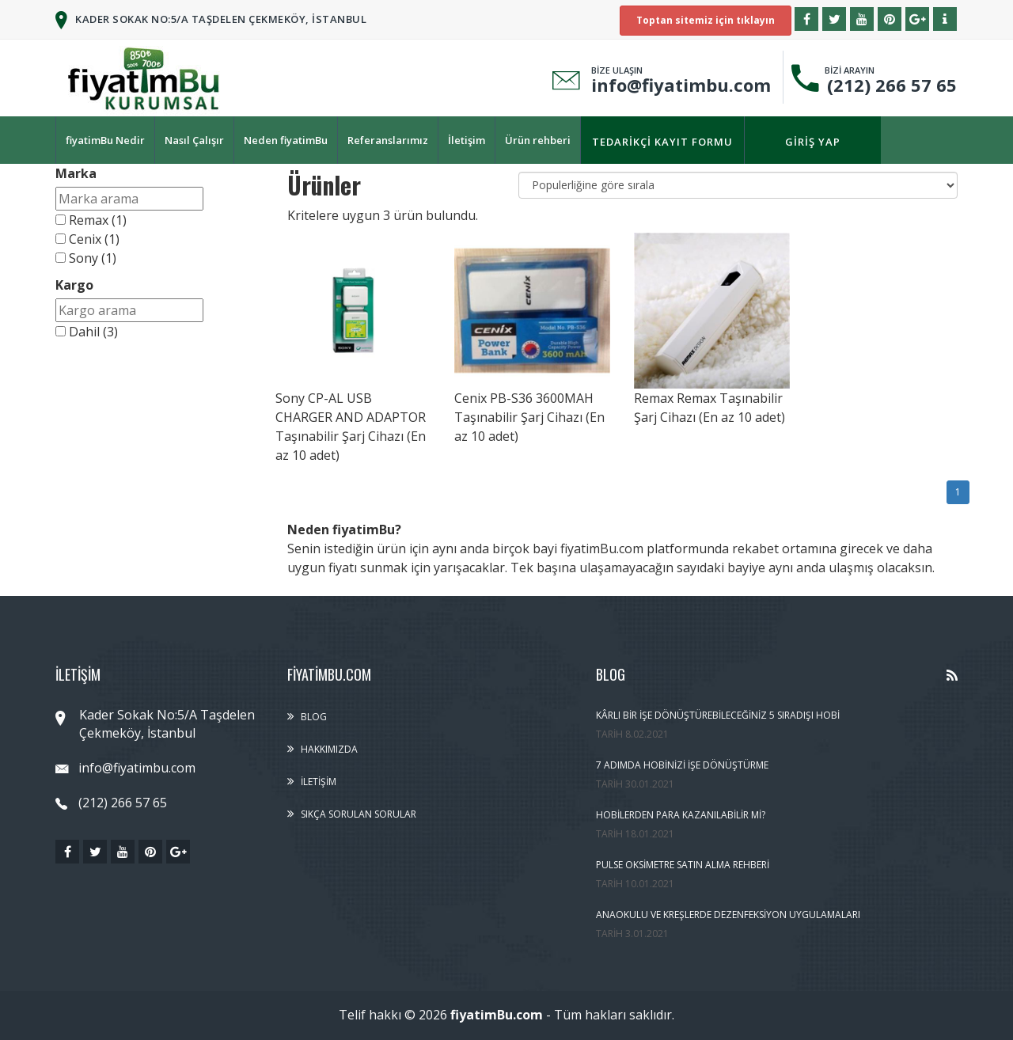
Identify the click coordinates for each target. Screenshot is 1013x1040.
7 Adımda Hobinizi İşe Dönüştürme (682, 765)
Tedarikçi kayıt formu (662, 142)
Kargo (74, 285)
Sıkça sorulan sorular (358, 814)
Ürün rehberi (538, 140)
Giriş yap (812, 142)
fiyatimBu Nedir (105, 140)
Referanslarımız (387, 140)
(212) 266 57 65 (887, 85)
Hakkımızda (329, 749)
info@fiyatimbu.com (681, 85)
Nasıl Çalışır (194, 140)
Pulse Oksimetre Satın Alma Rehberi (682, 864)
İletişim (466, 140)
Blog (314, 716)
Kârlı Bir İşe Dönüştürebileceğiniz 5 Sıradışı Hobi (718, 715)
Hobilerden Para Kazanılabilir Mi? (680, 815)
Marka (76, 173)
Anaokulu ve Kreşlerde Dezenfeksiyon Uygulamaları (728, 914)
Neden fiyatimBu (286, 140)
